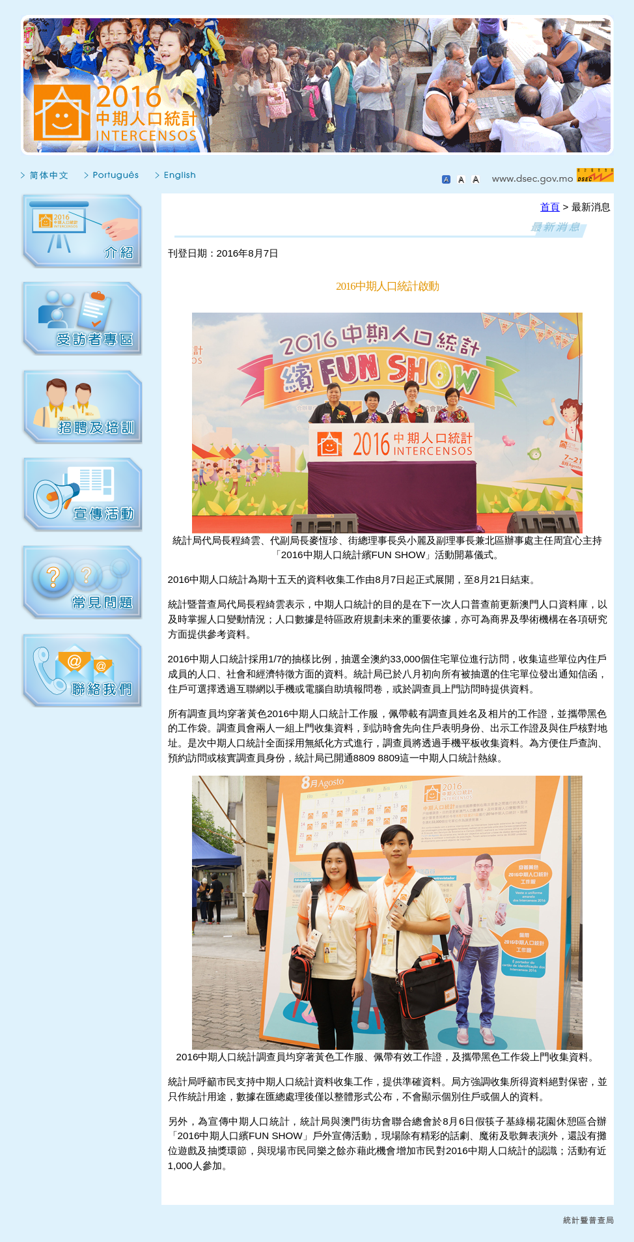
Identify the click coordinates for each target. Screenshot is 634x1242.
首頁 (550, 206)
